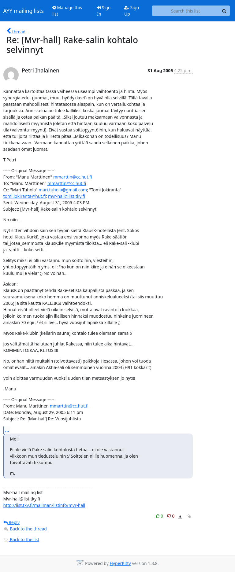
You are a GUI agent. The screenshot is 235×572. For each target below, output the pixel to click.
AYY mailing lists (23, 10)
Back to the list (21, 539)
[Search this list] (185, 11)
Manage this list (67, 11)
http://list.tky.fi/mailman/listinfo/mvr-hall (44, 505)
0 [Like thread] (160, 516)
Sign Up (131, 11)
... (7, 429)
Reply (11, 522)
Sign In (103, 11)
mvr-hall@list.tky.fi (66, 196)
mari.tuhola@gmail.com (63, 190)
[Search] (224, 11)
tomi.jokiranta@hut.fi (24, 196)
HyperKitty (120, 563)
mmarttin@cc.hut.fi (72, 177)
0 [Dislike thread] (171, 516)
